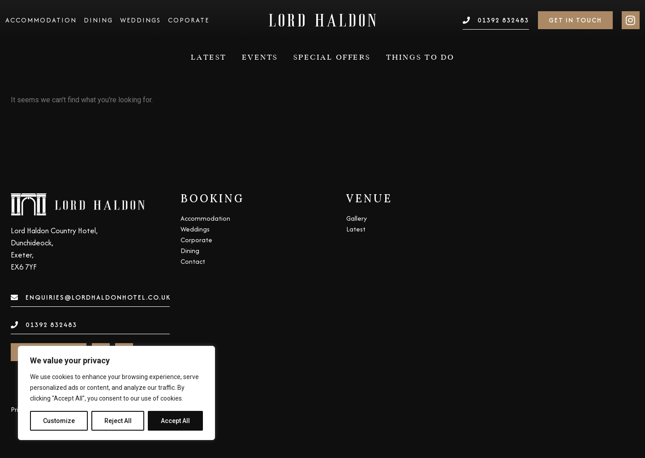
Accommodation (41, 20)
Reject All (118, 420)
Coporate (188, 20)
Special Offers (332, 57)
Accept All (175, 420)
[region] (116, 393)
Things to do (420, 57)
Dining (98, 20)
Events (260, 57)
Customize (59, 420)
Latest (209, 57)
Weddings (140, 20)
